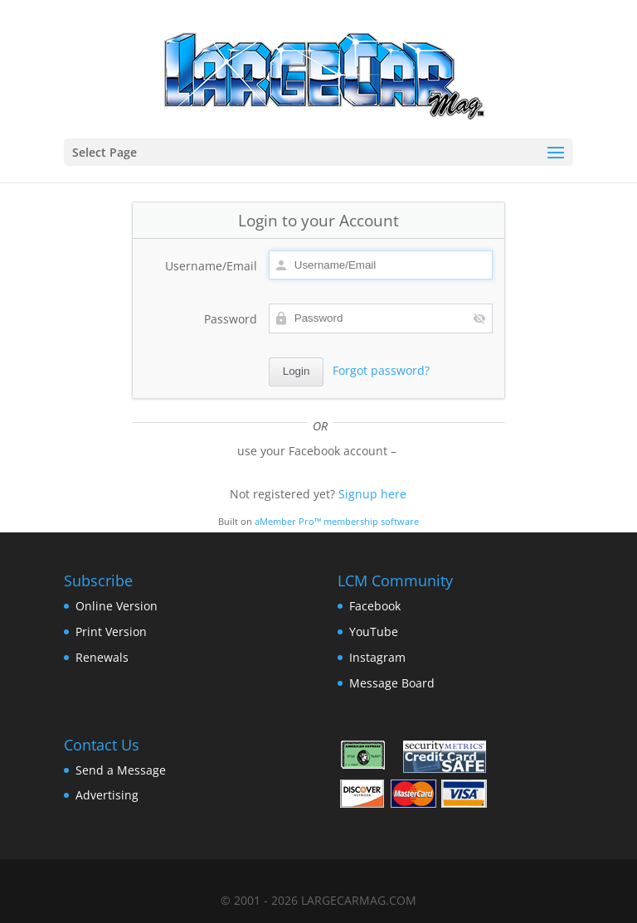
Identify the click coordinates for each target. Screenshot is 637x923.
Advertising (107, 795)
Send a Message (120, 770)
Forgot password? (381, 370)
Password (230, 319)
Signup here (372, 494)
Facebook (375, 606)
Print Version (111, 631)
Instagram (377, 657)
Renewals (102, 657)
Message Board (392, 683)
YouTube (373, 631)
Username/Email (211, 266)
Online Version (116, 606)
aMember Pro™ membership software (337, 521)
